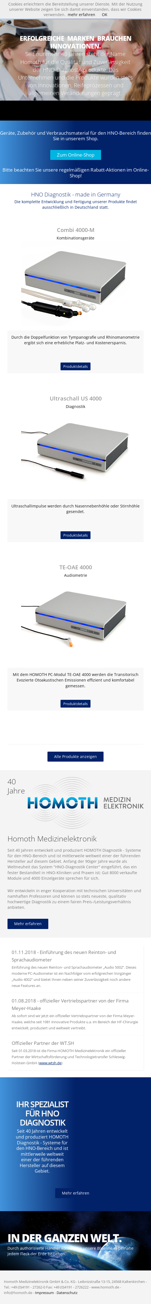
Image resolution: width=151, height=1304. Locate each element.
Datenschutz (67, 1292)
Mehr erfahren (28, 923)
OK (104, 14)
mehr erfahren (81, 14)
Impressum (44, 1292)
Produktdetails (75, 366)
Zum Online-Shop (75, 155)
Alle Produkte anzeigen (75, 756)
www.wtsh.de (50, 1062)
